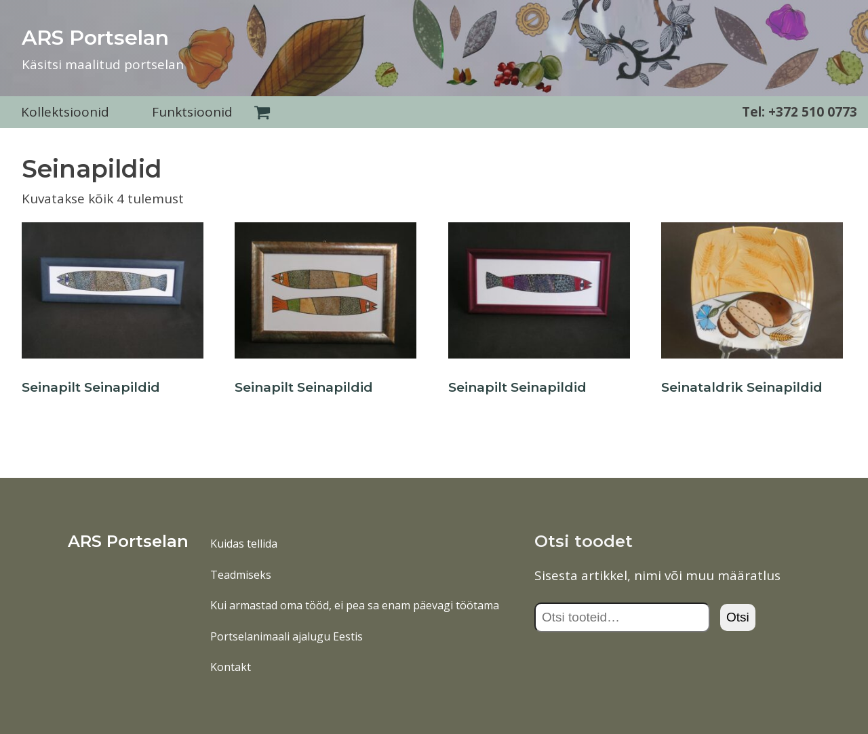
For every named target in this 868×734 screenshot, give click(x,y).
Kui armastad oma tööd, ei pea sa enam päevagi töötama (354, 605)
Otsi (737, 617)
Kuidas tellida (243, 543)
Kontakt (230, 666)
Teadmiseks (240, 574)
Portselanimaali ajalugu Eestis (286, 636)
